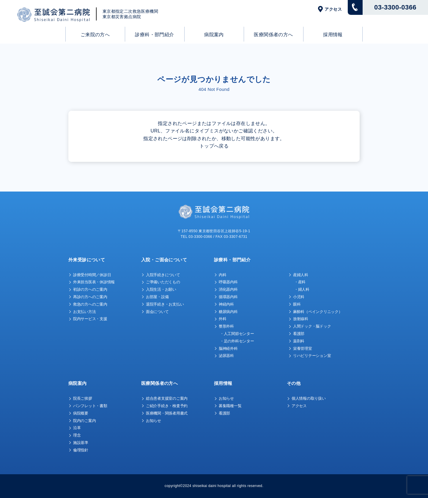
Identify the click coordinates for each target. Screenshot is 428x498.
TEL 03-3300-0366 (196, 237)
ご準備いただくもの (163, 282)
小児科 (298, 297)
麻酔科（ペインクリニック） (317, 311)
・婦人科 (301, 289)
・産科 (300, 282)
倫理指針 (80, 450)
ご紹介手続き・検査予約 (167, 406)
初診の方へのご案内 (90, 289)
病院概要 (80, 413)
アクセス (333, 9)
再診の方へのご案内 (90, 297)
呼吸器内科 (228, 282)
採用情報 (333, 34)
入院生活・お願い (161, 289)
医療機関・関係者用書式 (167, 413)
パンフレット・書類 (90, 406)
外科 (222, 319)
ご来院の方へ (95, 34)
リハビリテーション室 (312, 355)
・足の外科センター (237, 341)
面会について (157, 311)
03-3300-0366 (395, 7)
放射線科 (300, 319)
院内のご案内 (84, 420)
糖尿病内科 (228, 311)
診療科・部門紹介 (154, 34)
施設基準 (80, 442)
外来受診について (86, 259)
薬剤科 (298, 341)
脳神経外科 (228, 348)
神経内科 (226, 304)
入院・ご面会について (164, 259)
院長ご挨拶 (82, 398)
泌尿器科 (226, 355)
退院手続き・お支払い (165, 304)
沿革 (77, 428)
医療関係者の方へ (273, 34)
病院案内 (214, 34)
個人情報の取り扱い (309, 398)
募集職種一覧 (230, 406)
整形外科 (226, 326)
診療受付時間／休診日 (92, 275)
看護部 (298, 333)
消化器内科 (228, 289)
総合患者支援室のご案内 (167, 398)
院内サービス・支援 (90, 319)
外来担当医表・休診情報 (94, 282)
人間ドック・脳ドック (312, 326)
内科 (222, 275)
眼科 (296, 304)
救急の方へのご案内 (90, 304)
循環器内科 (228, 297)
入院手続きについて (163, 275)
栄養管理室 (302, 348)
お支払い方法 (84, 311)
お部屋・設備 (157, 297)
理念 (77, 435)
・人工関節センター (237, 333)
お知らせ (153, 420)
